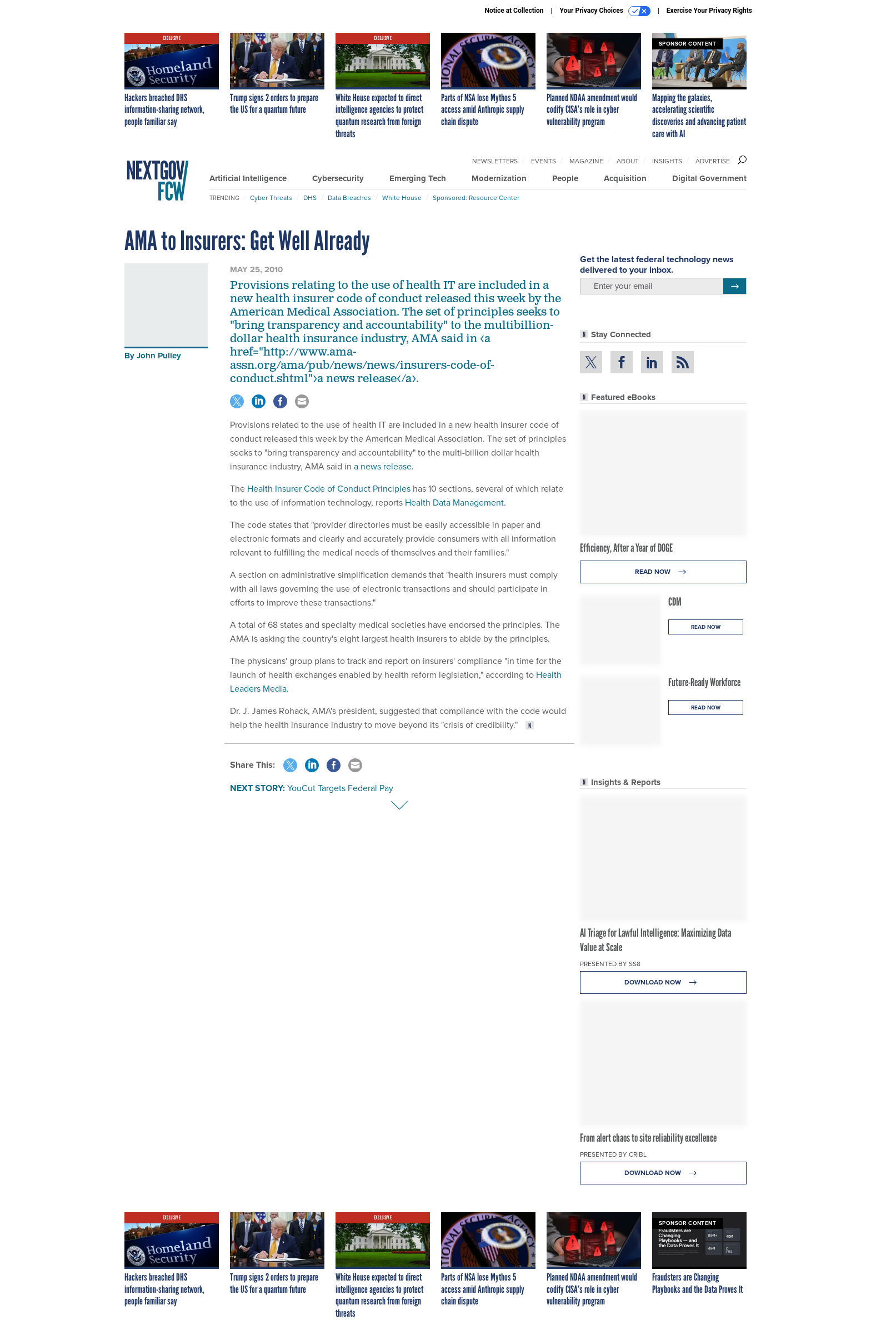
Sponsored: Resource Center (476, 198)
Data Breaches (349, 198)
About (628, 161)
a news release (383, 466)
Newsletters (495, 161)
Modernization (499, 178)
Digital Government (709, 178)
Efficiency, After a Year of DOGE (626, 547)
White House (402, 198)
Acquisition (625, 178)
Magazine (586, 161)
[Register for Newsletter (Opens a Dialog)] (734, 286)
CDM (675, 601)
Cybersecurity (338, 178)
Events (543, 161)
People (565, 178)
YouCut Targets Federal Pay (340, 788)
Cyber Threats (271, 198)
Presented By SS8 (610, 964)
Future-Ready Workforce (704, 682)
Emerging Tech (417, 178)
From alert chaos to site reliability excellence (648, 1137)
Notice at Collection (513, 10)
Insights (667, 161)
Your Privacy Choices (605, 11)
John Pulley (159, 355)
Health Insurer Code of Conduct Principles (329, 488)
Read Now (663, 572)
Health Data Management (454, 502)
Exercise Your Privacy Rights (709, 10)
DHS (310, 198)
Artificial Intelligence (248, 178)
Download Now (663, 982)
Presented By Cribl (613, 1154)
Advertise (712, 161)
